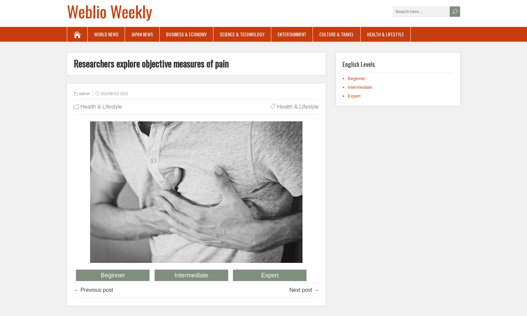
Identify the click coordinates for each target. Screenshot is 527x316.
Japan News (142, 34)
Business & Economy (186, 34)
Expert (270, 275)
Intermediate (191, 275)
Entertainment (292, 34)
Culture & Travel (336, 34)
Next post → (304, 290)
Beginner (113, 275)
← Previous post (93, 290)
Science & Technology (242, 34)
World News (106, 34)
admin (84, 93)
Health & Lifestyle (385, 34)
